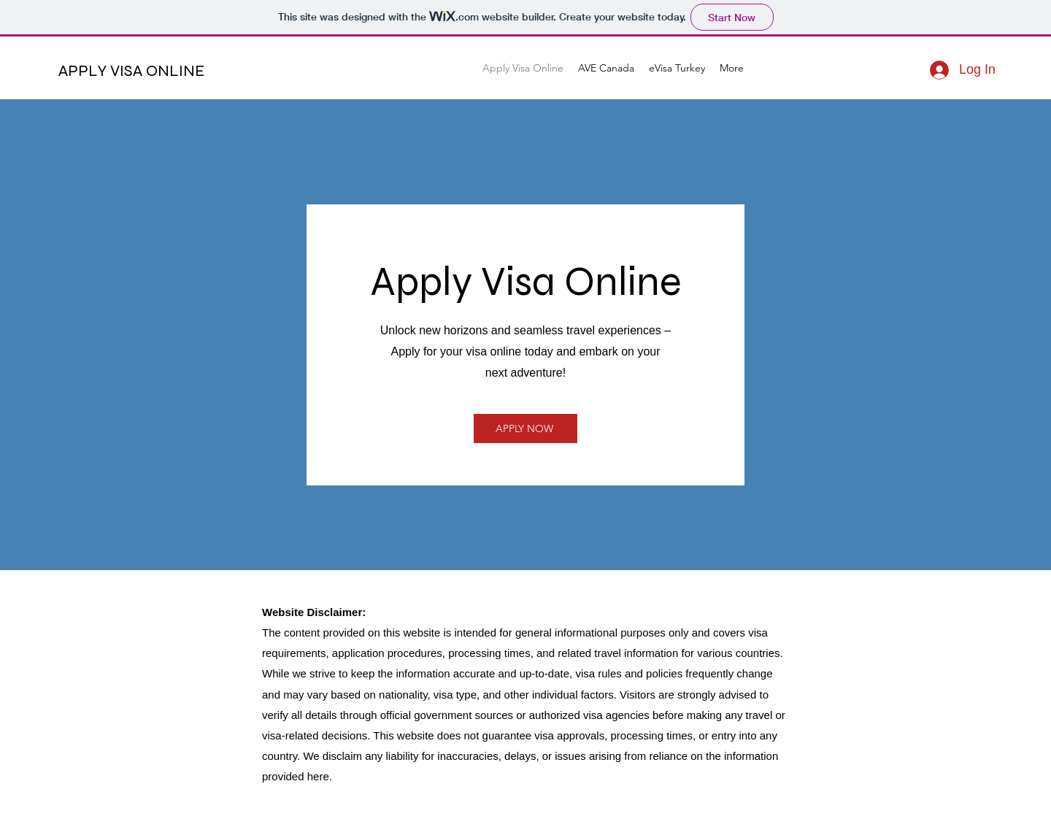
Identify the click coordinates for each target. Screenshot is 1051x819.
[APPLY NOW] (525, 428)
